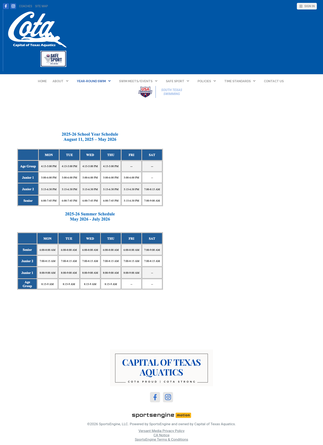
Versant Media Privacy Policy (161, 431)
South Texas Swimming (172, 92)
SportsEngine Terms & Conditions (161, 439)
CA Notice (161, 435)
